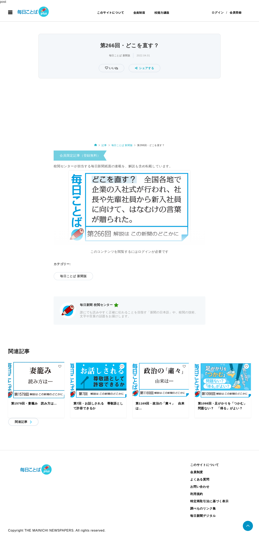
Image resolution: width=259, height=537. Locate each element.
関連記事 (21, 421)
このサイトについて (110, 13)
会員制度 (139, 13)
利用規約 (196, 494)
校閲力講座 (161, 13)
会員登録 (236, 12)
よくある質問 (199, 479)
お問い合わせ (199, 486)
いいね (113, 68)
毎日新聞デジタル (203, 515)
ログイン (218, 12)
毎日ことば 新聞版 (119, 55)
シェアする (144, 68)
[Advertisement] (129, 110)
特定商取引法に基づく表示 (209, 501)
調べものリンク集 (203, 508)
